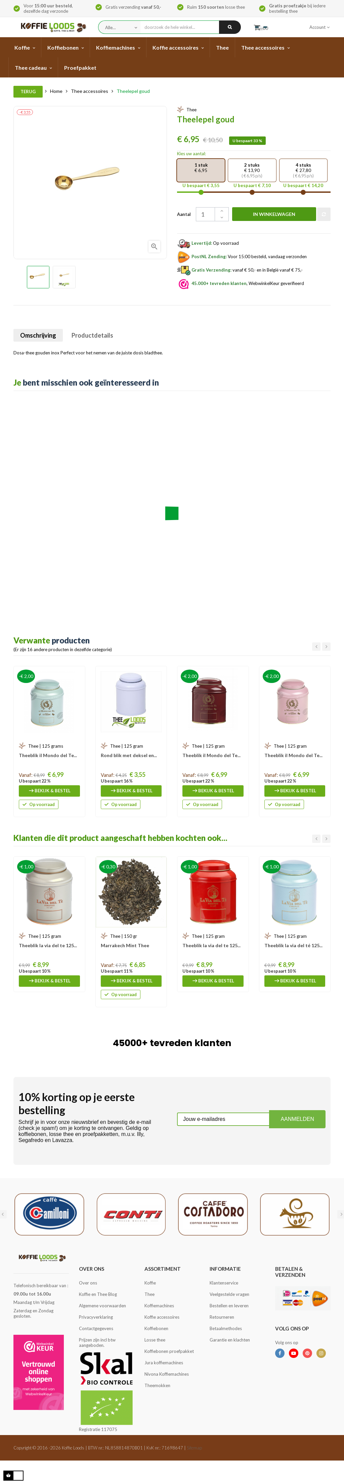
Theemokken (157, 1385)
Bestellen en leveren (229, 1305)
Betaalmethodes (226, 1328)
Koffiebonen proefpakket (169, 1351)
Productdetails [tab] (92, 335)
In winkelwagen (274, 214)
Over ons (88, 1283)
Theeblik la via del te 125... (48, 945)
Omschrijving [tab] (38, 335)
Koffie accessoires (161, 1317)
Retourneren (222, 1317)
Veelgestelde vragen (229, 1294)
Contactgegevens (96, 1328)
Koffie (150, 1283)
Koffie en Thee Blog (98, 1294)
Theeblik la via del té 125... (293, 945)
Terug (28, 91)
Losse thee (154, 1340)
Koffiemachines (159, 1305)
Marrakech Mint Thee (125, 945)
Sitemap (194, 1447)
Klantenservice (224, 1283)
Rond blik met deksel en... (129, 755)
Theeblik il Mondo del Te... (48, 755)
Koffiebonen (156, 1328)
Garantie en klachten (230, 1340)
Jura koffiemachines (163, 1362)
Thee (149, 1294)
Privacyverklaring (96, 1317)
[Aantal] (209, 214)
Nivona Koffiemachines (166, 1374)
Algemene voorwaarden (102, 1305)
